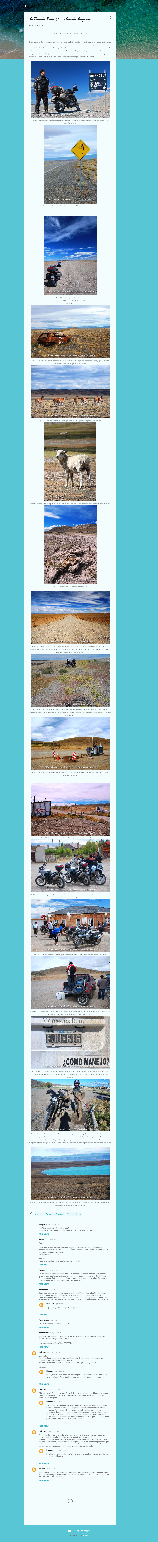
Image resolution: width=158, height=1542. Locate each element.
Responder (44, 1234)
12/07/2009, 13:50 (51, 1239)
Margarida (43, 1224)
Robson (49, 1371)
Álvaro (41, 1239)
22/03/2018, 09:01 (53, 1431)
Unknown (50, 1304)
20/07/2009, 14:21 (56, 1320)
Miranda (42, 1468)
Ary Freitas (43, 1289)
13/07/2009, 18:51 (55, 1289)
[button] (109, 18)
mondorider (43, 1333)
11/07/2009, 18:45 (54, 1225)
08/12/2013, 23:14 (53, 1352)
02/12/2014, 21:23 (60, 1402)
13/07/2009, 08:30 (52, 1270)
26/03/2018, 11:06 (60, 1450)
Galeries (85, 1535)
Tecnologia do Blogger (79, 1531)
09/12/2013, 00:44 (60, 1371)
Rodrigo (42, 1270)
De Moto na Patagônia (55, 1214)
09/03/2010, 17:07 (55, 1333)
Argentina (39, 1214)
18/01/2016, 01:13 (61, 1304)
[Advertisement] (126, 49)
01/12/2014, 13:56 (53, 1389)
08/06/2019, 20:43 (52, 1469)
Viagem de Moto (74, 1214)
